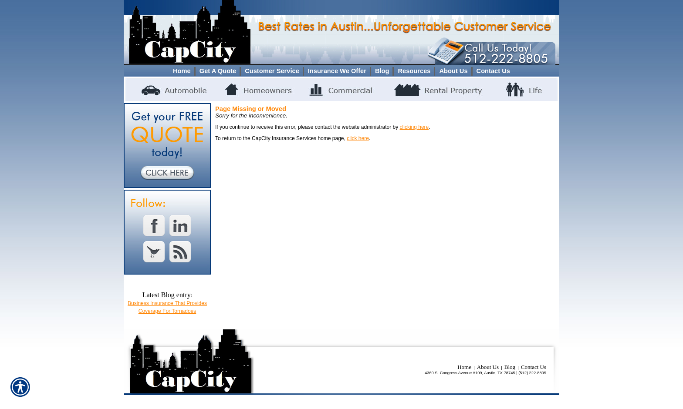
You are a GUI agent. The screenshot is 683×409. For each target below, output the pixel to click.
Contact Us (533, 367)
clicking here (414, 127)
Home (464, 367)
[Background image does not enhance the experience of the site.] (341, 71)
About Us (488, 367)
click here (358, 138)
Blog (509, 367)
